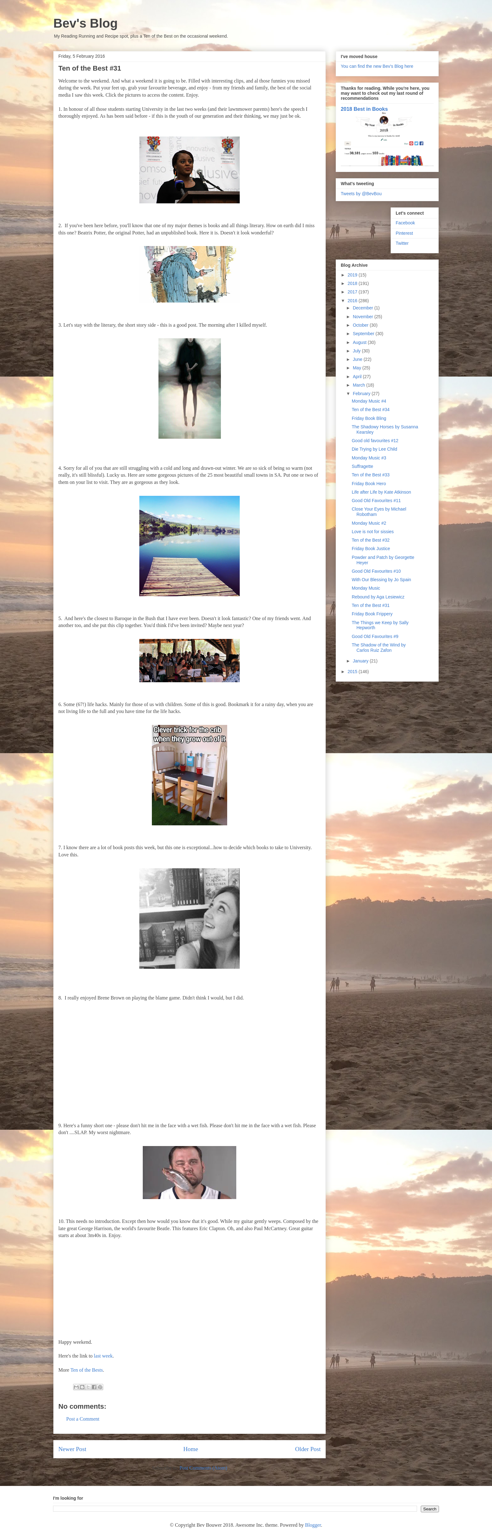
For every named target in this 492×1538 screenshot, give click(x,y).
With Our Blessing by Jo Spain (381, 579)
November (363, 316)
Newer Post (72, 1449)
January (361, 660)
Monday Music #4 (369, 401)
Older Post (308, 1449)
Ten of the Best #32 (371, 540)
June (358, 359)
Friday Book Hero (369, 483)
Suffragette (362, 466)
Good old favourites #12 (375, 440)
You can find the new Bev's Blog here (377, 66)
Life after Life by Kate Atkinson (381, 492)
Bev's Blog (85, 23)
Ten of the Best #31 (371, 605)
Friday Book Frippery (372, 613)
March (359, 385)
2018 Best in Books (364, 109)
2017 (353, 291)
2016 (353, 300)
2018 (353, 283)
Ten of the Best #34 (371, 409)
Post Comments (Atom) (203, 1468)
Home (190, 1449)
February (362, 393)
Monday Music (366, 588)
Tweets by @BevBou (361, 193)
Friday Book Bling (369, 418)
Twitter (402, 243)
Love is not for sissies (373, 531)
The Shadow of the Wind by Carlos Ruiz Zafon (379, 647)
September (364, 333)
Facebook (405, 222)
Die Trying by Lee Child (374, 449)
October (361, 325)
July (357, 350)
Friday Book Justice (371, 548)
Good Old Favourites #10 (376, 571)
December (363, 307)
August (360, 342)
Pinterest (404, 233)
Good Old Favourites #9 (375, 636)
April (358, 376)
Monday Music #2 (369, 523)
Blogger (313, 1525)
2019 (353, 274)
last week (103, 1355)
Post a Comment (82, 1419)
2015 (353, 671)
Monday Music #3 (369, 457)
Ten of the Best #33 (371, 474)
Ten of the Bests (86, 1370)
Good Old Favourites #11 (376, 500)
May (357, 367)
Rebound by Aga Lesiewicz (378, 596)
